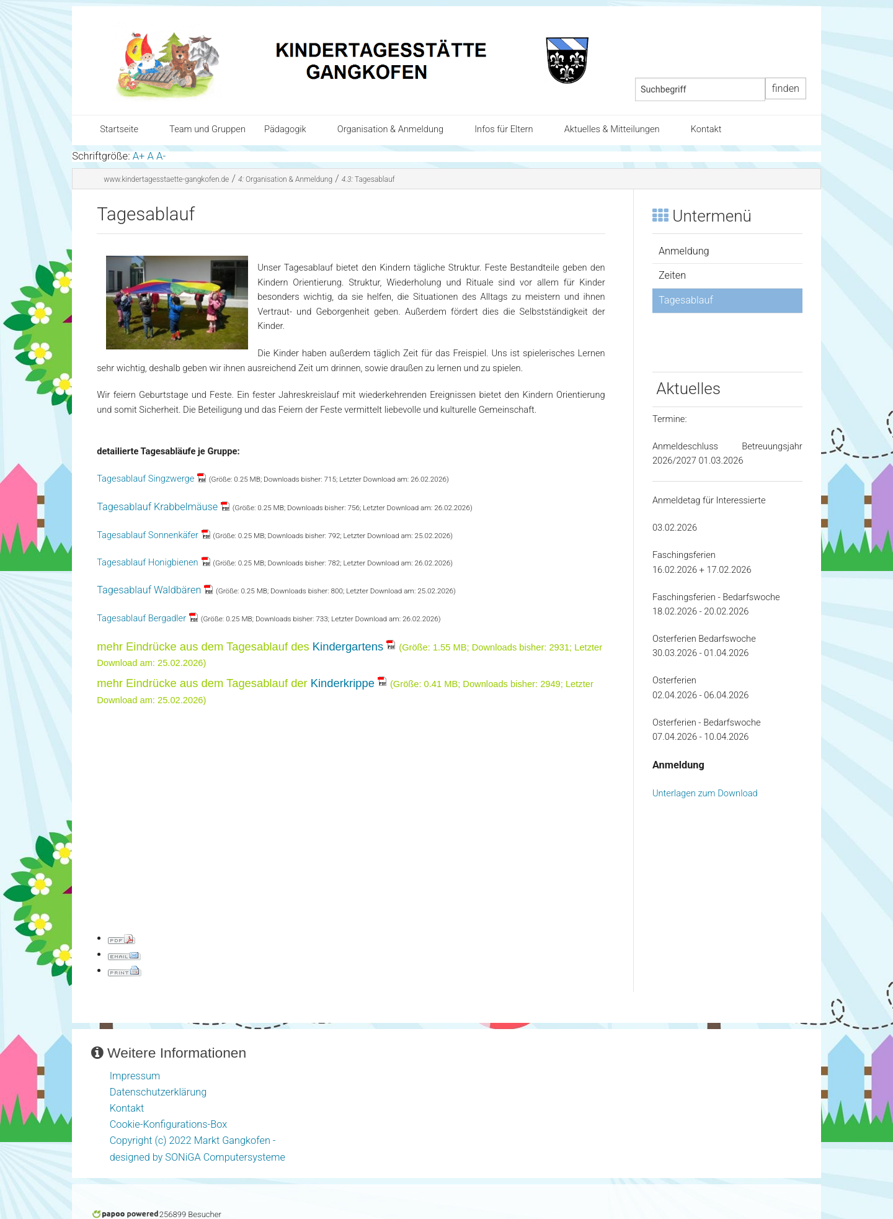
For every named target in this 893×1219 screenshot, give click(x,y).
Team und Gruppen (207, 129)
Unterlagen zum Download (705, 793)
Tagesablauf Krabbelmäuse (157, 507)
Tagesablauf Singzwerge (145, 478)
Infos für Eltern (503, 129)
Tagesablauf (368, 179)
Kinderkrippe (343, 683)
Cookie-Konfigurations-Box (168, 1124)
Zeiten (672, 275)
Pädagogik (285, 129)
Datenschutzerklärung (158, 1092)
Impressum (135, 1076)
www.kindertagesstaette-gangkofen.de (166, 179)
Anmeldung (684, 251)
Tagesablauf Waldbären (149, 590)
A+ (139, 156)
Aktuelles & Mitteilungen (612, 129)
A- (161, 156)
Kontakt (706, 129)
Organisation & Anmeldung (390, 129)
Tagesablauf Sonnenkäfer (147, 535)
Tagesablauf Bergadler (141, 618)
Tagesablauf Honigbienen (147, 562)
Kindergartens (348, 646)
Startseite (119, 129)
